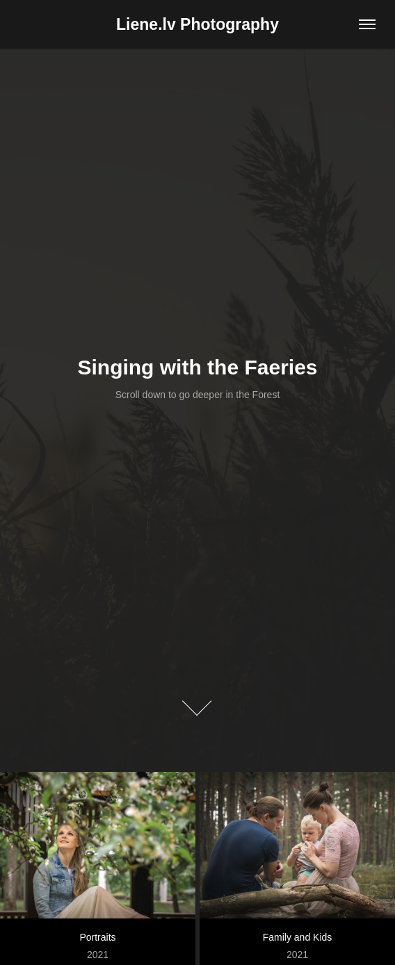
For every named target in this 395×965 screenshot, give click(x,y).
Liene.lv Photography (197, 24)
